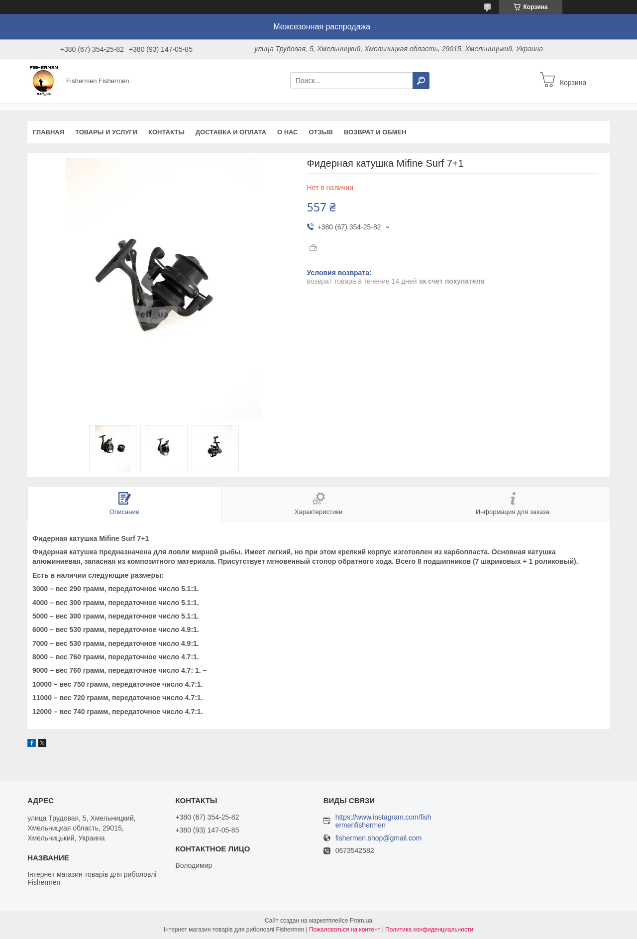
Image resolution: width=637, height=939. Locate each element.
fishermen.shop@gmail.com (378, 838)
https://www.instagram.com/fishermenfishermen (383, 821)
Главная (48, 132)
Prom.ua (361, 920)
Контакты (166, 132)
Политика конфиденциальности (429, 929)
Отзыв (321, 132)
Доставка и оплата (231, 132)
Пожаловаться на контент (344, 929)
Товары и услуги (106, 132)
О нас (287, 132)
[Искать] (421, 80)
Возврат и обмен (375, 132)
